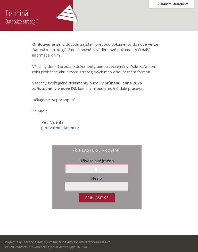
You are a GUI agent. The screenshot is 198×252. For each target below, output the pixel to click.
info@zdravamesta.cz (94, 242)
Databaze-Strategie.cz (173, 4)
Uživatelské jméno (96, 160)
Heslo (96, 178)
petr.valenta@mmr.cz (60, 127)
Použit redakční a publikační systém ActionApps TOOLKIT (47, 247)
